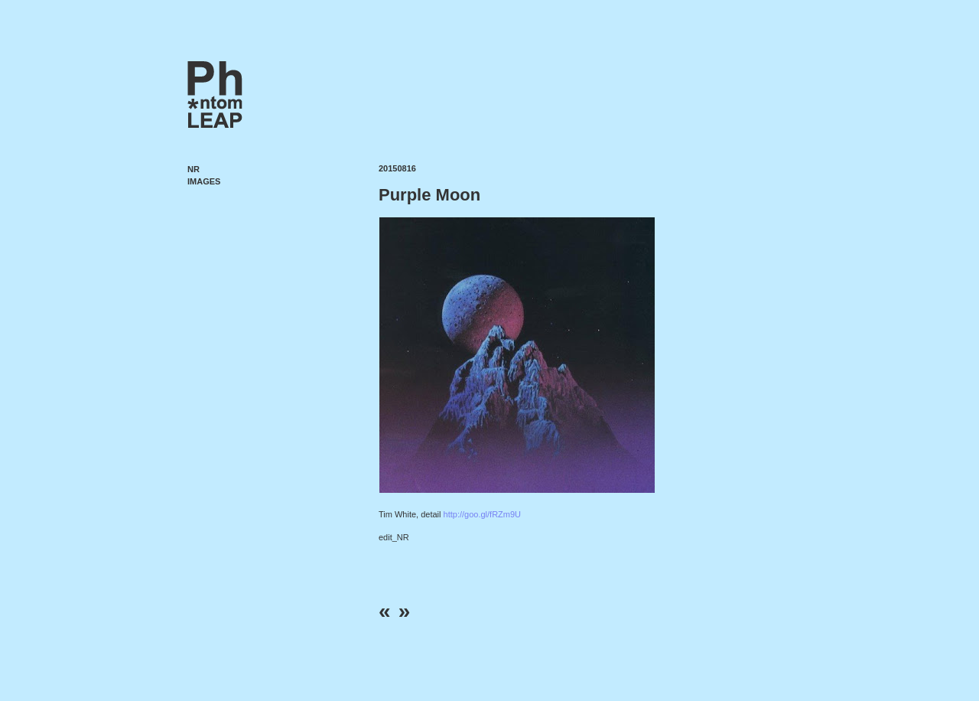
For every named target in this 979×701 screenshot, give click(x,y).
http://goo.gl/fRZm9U (483, 514)
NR (193, 169)
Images (203, 181)
